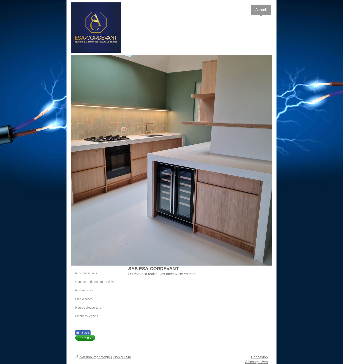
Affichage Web (256, 362)
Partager (83, 332)
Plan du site (122, 357)
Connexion (259, 357)
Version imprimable (93, 357)
